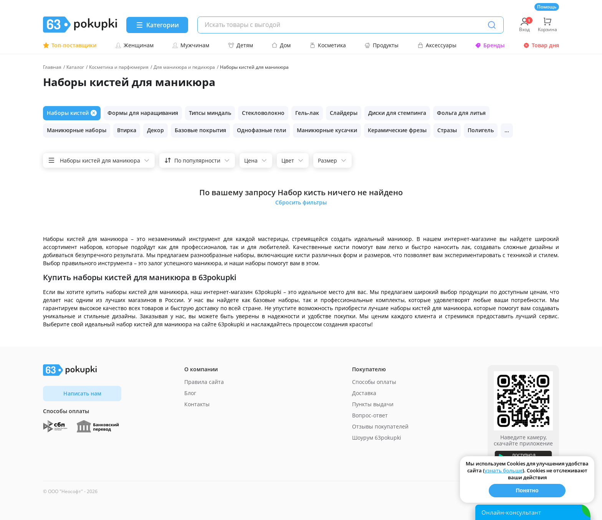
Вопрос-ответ (370, 415)
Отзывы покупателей (380, 426)
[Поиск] (491, 25)
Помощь (546, 6)
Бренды (489, 45)
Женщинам (134, 45)
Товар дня (541, 45)
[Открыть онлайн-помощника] (532, 512)
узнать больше (504, 470)
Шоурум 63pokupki (376, 437)
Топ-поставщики (69, 45)
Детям (240, 45)
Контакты (197, 404)
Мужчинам (190, 45)
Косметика (327, 45)
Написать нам (82, 393)
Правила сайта (204, 381)
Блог (190, 393)
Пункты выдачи (373, 404)
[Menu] (157, 25)
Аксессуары (436, 45)
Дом (281, 45)
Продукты (381, 45)
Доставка (364, 393)
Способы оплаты (374, 381)
